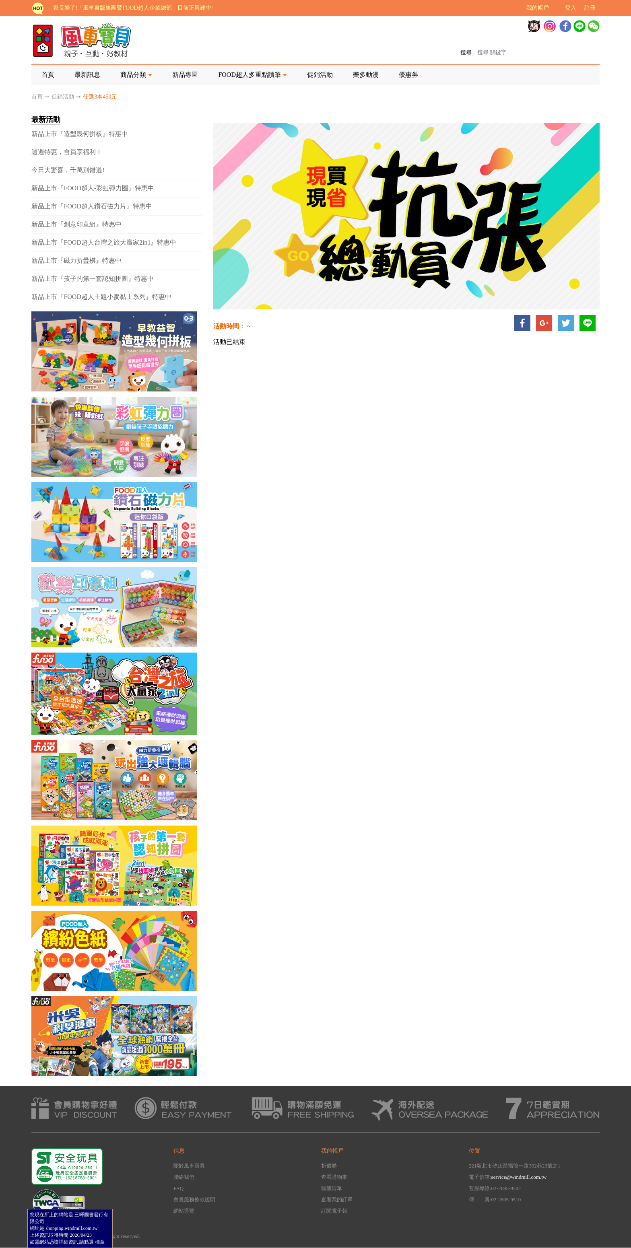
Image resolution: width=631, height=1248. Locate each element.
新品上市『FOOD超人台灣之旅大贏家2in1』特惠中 (103, 242)
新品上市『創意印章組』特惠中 (76, 224)
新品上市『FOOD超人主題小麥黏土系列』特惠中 (101, 296)
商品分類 (133, 74)
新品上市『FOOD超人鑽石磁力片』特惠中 (91, 206)
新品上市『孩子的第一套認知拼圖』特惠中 (92, 278)
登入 (570, 8)
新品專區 (185, 74)
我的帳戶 (537, 8)
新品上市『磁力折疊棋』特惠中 (76, 260)
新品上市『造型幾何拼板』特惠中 (79, 133)
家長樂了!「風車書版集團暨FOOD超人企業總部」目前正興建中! (133, 8)
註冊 (590, 8)
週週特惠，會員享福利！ (66, 151)
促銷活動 (320, 74)
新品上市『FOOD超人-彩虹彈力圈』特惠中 (92, 188)
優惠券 (408, 74)
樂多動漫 (366, 74)
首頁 (47, 74)
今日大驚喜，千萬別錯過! (67, 170)
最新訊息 (87, 74)
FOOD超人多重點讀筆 (249, 74)
